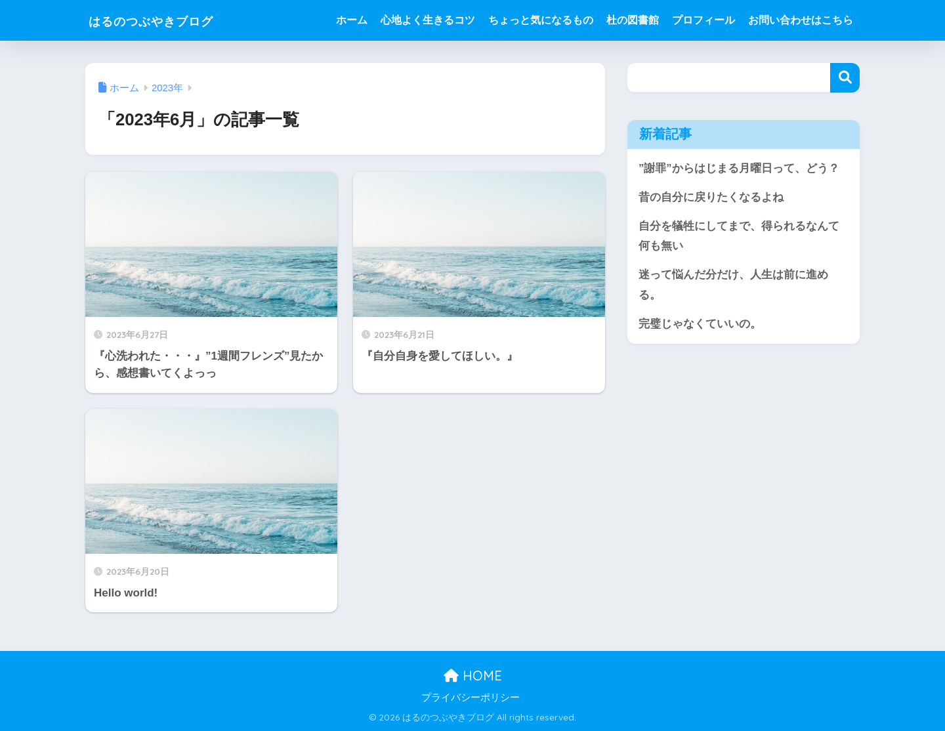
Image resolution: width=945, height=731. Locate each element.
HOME (473, 675)
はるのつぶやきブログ (171, 20)
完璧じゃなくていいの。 (700, 326)
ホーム (352, 20)
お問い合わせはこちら (800, 20)
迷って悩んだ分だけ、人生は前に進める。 (733, 286)
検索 (845, 78)
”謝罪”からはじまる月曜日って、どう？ (739, 168)
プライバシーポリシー (470, 697)
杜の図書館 (632, 20)
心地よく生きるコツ (428, 20)
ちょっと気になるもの (540, 20)
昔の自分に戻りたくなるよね (711, 197)
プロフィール (703, 20)
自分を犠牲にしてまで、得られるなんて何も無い (739, 236)
